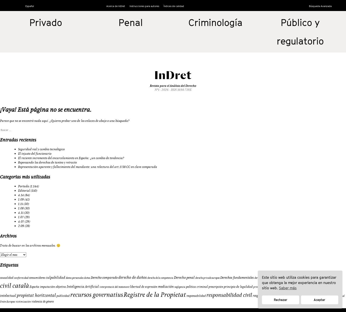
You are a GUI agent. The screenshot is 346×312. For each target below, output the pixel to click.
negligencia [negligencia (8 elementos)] (179, 286)
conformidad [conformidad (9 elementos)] (21, 277)
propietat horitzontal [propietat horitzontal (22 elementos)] (36, 295)
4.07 (21, 221)
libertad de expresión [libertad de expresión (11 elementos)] (143, 287)
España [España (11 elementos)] (34, 287)
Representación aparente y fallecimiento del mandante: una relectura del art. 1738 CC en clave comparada (87, 167)
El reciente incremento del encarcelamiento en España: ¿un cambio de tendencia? (71, 158)
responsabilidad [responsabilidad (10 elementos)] (196, 295)
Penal (130, 22)
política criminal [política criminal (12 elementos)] (197, 287)
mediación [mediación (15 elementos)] (166, 286)
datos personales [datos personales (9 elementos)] (74, 277)
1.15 (20, 204)
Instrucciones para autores (144, 6)
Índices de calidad (174, 6)
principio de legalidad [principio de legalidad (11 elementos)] (238, 287)
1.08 (21, 208)
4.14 (21, 195)
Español (29, 6)
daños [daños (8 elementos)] (87, 277)
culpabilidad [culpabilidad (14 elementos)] (55, 277)
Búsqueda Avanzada (320, 6)
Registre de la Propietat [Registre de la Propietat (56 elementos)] (155, 294)
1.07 (21, 217)
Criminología (215, 22)
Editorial (24, 191)
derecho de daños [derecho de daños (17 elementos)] (132, 277)
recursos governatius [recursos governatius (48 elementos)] (96, 294)
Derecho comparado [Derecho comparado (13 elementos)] (104, 277)
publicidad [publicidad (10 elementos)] (63, 295)
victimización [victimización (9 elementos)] (23, 301)
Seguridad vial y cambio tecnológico (41, 149)
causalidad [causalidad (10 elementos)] (6, 277)
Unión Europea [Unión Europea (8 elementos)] (7, 301)
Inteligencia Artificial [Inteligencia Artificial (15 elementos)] (83, 286)
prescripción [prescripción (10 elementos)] (216, 286)
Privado (45, 22)
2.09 (21, 226)
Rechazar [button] (280, 300)
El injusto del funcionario (34, 154)
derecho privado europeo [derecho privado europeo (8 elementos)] (207, 277)
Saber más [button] (288, 288)
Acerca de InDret (115, 6)
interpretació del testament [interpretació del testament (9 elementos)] (114, 286)
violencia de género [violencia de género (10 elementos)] (43, 301)
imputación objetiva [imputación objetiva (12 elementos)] (53, 287)
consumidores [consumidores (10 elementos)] (37, 277)
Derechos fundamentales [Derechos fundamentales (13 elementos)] (237, 277)
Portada (23, 186)
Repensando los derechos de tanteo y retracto (47, 162)
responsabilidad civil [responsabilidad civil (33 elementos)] (229, 295)
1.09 (21, 199)
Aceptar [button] (319, 300)
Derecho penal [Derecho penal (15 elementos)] (184, 277)
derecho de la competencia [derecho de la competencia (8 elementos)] (160, 277)
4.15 (20, 213)
